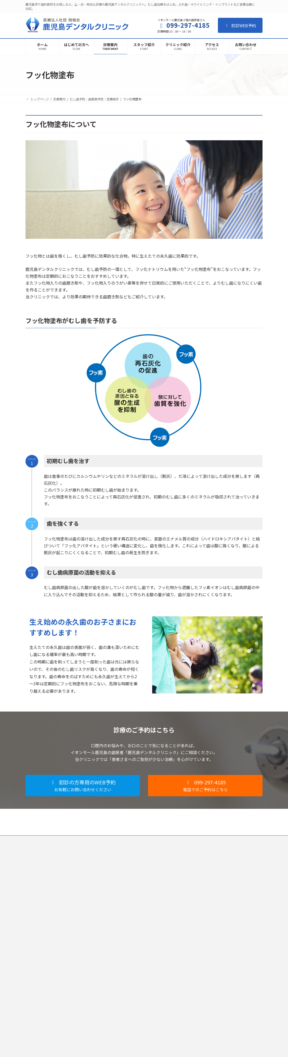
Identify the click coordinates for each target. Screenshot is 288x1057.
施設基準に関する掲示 (125, 914)
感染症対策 (117, 896)
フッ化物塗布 (204, 949)
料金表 (196, 1011)
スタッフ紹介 (119, 887)
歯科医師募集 (109, 840)
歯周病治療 (199, 931)
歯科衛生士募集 (139, 840)
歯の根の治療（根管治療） (210, 887)
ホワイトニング (202, 993)
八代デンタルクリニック (127, 974)
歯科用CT (198, 975)
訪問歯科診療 (201, 1002)
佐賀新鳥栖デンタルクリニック (131, 992)
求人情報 (116, 931)
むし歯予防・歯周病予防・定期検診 (216, 940)
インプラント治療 (204, 967)
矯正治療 (198, 905)
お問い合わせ (169, 840)
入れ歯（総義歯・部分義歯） (211, 958)
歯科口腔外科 (201, 922)
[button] (82, 785)
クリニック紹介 (121, 878)
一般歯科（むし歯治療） (208, 878)
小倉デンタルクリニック (127, 983)
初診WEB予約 (240, 25)
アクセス (116, 923)
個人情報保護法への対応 (72, 840)
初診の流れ (117, 869)
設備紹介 (116, 905)
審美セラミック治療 (205, 984)
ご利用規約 (38, 840)
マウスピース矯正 (204, 913)
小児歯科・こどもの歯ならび (211, 896)
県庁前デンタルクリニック (128, 965)
